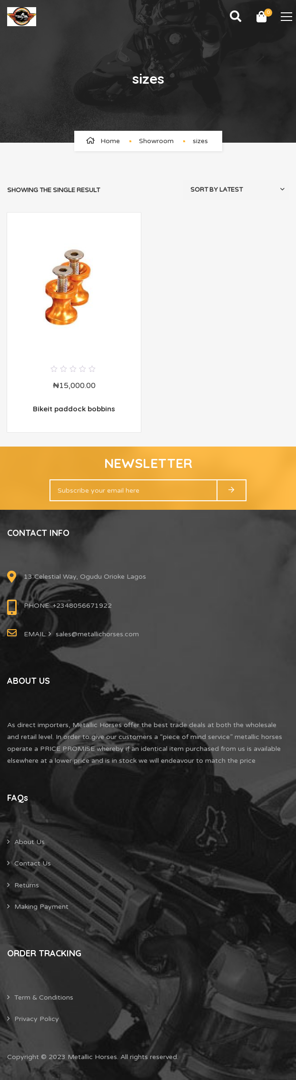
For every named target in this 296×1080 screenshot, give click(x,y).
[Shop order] (236, 190)
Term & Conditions (43, 997)
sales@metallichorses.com (97, 634)
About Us (29, 842)
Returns (26, 885)
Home (110, 141)
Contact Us (32, 863)
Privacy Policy (36, 1019)
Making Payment (41, 907)
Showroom (156, 141)
